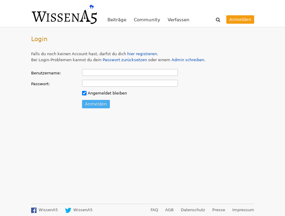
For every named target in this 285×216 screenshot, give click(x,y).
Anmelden (240, 19)
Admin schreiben (188, 60)
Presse (218, 210)
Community (147, 19)
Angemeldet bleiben (104, 93)
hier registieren (142, 54)
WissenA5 (64, 13)
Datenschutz (193, 210)
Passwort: (40, 84)
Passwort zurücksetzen (125, 60)
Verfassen (179, 19)
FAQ (154, 210)
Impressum (243, 210)
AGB (169, 210)
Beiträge (116, 19)
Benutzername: (46, 73)
